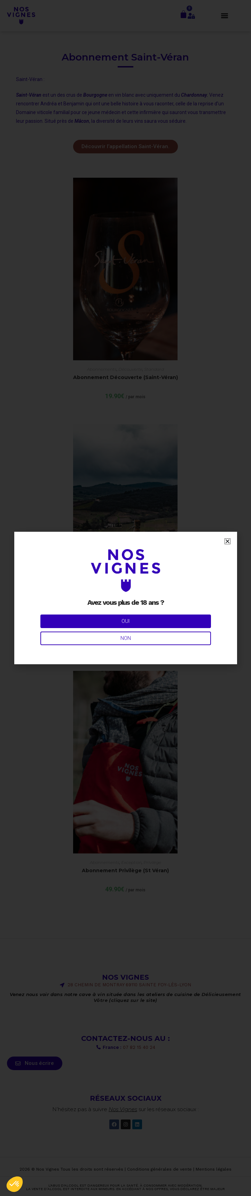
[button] (14, 1184)
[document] (125, 598)
